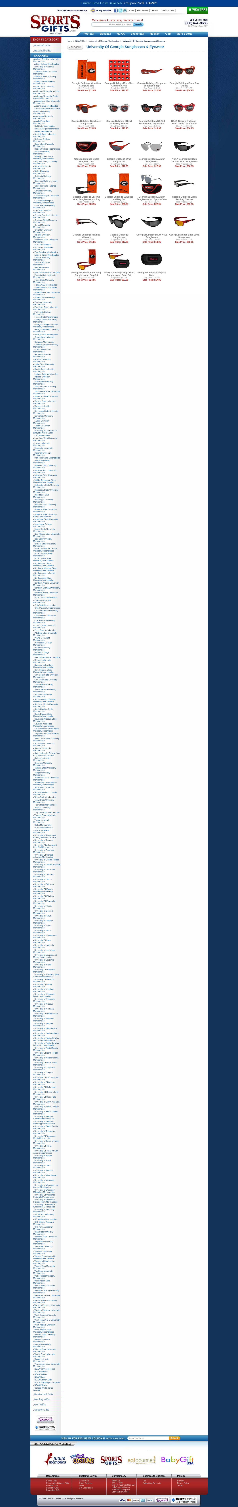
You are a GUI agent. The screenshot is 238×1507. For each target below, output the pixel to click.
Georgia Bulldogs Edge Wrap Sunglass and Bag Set (86, 273)
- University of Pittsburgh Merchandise (44, 1083)
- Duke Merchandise (42, 244)
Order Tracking (85, 1483)
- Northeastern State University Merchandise (43, 564)
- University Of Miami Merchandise (42, 985)
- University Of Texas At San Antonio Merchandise (45, 1152)
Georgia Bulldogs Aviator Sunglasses (152, 160)
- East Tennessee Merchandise (41, 268)
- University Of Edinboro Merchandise (43, 897)
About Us (116, 1481)
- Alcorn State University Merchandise (43, 87)
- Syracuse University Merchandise (42, 764)
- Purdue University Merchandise (41, 649)
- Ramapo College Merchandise (41, 653)
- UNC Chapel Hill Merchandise (41, 831)
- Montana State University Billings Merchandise (45, 515)
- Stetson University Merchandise (41, 759)
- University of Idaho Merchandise (42, 926)
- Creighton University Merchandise (42, 231)
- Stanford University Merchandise (42, 749)
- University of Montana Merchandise (43, 1010)
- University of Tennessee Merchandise (44, 1132)
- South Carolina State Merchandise (43, 710)
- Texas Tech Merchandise (44, 797)
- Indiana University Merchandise (41, 378)
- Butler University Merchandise (41, 172)
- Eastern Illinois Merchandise (46, 255)
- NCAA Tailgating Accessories (46, 1382)
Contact (154, 10)
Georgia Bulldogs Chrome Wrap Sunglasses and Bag (86, 198)
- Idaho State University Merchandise (43, 365)
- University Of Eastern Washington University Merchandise (43, 891)
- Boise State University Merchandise (43, 145)
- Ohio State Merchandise (44, 605)
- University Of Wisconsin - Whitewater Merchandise (45, 1205)
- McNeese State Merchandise (46, 458)
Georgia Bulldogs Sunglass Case (152, 273)
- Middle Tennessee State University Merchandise (44, 481)
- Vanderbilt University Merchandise (43, 1247)
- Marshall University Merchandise (42, 454)
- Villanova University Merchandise (42, 1252)
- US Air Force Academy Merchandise (43, 1215)
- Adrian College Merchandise (46, 64)
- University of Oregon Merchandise (43, 1073)
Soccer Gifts (41, 1409)
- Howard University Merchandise (42, 360)
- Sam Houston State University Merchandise (43, 671)
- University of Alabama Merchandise (43, 68)
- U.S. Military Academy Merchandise (43, 1223)
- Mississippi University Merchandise (43, 501)
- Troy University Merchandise (46, 812)
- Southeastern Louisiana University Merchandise (44, 700)
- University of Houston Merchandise (43, 922)
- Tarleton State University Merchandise (44, 769)
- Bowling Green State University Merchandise (43, 157)
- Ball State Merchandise (44, 126)
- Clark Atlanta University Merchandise (44, 206)
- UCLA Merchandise (42, 825)
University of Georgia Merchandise (104, 41)
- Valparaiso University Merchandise (43, 1242)
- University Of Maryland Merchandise (44, 971)
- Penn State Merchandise (44, 630)
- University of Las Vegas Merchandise (44, 951)
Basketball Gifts (44, 1394)
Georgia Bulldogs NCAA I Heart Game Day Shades (152, 122)
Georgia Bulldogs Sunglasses (119, 236)
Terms (180, 1485)
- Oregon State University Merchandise (44, 626)
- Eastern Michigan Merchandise (41, 263)
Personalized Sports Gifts (57, 1483)
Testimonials (142, 10)
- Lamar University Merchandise (41, 422)
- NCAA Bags (39, 1377)
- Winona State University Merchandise (44, 1350)
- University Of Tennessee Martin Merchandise (44, 1137)
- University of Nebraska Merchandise (43, 1019)
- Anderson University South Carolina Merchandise (45, 97)
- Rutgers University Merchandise (42, 661)
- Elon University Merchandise (46, 272)
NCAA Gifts (80, 41)
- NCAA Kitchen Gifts (42, 1380)
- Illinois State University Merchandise (43, 370)
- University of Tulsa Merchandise (42, 1161)
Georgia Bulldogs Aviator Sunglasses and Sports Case (152, 198)
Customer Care (167, 10)
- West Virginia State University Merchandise (43, 1331)
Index (81, 1485)
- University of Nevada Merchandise (43, 1024)
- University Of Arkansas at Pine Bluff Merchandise (45, 846)
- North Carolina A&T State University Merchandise (45, 550)
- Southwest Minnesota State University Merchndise (46, 730)
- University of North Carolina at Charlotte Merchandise (46, 1039)
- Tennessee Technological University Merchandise (45, 783)
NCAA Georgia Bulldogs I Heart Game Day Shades (184, 122)
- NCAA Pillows (40, 1385)
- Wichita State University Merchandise (44, 1335)
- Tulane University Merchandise (41, 821)
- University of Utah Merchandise (41, 1166)
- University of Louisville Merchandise (43, 961)
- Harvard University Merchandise (42, 355)
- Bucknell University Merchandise (42, 167)
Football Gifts (42, 45)
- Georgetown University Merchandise (44, 338)
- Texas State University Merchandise (43, 801)
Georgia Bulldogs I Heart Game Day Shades (119, 122)
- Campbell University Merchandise (42, 192)
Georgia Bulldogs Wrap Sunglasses (119, 160)
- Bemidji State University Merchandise (44, 135)
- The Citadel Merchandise (45, 805)
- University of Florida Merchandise (42, 907)
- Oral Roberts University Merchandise (44, 621)
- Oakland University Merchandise (42, 601)
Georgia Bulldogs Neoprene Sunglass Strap (151, 84)
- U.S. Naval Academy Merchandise (43, 1228)
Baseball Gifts (42, 50)
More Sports (184, 33)
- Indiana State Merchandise (45, 374)
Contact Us (84, 1481)
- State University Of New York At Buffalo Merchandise (46, 754)
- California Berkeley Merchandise (42, 177)
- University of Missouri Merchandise (43, 1005)
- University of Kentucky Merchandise (43, 946)
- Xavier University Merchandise (41, 1360)
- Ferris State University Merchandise (43, 281)
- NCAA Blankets (40, 1371)
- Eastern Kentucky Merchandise (41, 259)
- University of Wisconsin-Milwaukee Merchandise (44, 1191)
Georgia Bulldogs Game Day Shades (184, 84)
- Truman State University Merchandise (44, 816)
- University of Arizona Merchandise (43, 841)
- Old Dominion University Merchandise (44, 616)
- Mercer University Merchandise (41, 461)
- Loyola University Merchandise (41, 444)
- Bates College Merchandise (46, 129)
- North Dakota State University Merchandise (43, 559)
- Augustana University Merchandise (43, 117)
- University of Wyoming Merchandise (43, 1210)
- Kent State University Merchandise (43, 417)
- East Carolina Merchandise (45, 252)
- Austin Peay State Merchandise (41, 122)
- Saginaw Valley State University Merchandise (43, 666)
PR (144, 1481)
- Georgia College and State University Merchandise (45, 325)
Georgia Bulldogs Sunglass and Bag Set (119, 198)
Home (131, 10)
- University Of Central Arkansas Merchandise (43, 856)
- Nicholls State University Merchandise (44, 545)
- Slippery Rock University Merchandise (44, 690)
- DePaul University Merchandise (41, 236)
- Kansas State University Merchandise (44, 402)
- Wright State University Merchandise (44, 1355)
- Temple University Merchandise (41, 774)
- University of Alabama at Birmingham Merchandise (44, 836)
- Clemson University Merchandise (42, 211)
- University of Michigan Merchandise (43, 990)
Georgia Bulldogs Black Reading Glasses (184, 198)
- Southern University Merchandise (42, 695)
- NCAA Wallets (40, 1374)
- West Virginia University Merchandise (44, 1326)
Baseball (105, 33)
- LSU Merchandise (41, 435)
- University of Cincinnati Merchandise (44, 870)
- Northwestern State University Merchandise (43, 579)
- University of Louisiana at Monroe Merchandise (45, 956)
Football (89, 33)
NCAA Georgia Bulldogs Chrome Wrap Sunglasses (184, 160)
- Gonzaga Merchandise (43, 342)
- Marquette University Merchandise (43, 449)
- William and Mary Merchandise (41, 1340)
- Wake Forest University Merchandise (44, 1277)
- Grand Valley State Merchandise (42, 350)
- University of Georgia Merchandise (43, 912)
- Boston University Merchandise (41, 152)
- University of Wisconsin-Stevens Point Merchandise (45, 1201)
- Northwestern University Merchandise (44, 574)
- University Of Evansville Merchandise (44, 902)
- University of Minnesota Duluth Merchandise (44, 995)
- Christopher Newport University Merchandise (43, 201)
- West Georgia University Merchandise (44, 1316)
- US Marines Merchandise (45, 1219)
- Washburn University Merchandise (43, 1272)
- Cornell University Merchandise (41, 226)
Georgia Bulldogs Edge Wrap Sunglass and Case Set (119, 273)
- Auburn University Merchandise (41, 112)
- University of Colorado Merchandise (43, 875)
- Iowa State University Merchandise (43, 383)
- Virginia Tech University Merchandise (44, 1267)
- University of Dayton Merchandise (42, 880)
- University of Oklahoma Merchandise (44, 1068)
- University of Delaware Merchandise (43, 885)
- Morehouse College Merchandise (42, 525)
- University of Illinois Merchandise (42, 931)
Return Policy (183, 1483)
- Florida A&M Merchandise (45, 285)
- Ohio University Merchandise (46, 608)
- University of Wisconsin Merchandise (44, 1181)
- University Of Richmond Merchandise (44, 1088)
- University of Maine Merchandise (42, 966)
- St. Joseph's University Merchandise (44, 744)
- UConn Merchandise (43, 828)
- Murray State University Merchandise (44, 530)
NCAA (121, 33)
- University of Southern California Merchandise (43, 1117)
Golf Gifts (40, 1404)
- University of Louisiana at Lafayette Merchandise (45, 432)
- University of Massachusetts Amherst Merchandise (46, 975)
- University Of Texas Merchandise (42, 1147)
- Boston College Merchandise (46, 149)
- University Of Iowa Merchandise (42, 941)
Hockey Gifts (42, 1399)
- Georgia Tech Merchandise (45, 334)
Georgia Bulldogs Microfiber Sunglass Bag (86, 84)
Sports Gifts (51, 1481)
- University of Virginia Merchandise (43, 1171)
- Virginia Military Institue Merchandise (44, 1262)
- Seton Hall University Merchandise (43, 686)
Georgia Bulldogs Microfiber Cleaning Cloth (119, 84)
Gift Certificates (86, 1488)
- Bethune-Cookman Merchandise (42, 140)
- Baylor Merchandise (42, 131)
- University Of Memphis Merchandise (43, 980)
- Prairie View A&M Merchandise (41, 639)
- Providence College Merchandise (42, 644)
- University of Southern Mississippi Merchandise (44, 1122)
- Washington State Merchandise (41, 1282)
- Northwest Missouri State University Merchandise (45, 569)
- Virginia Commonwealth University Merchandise (44, 1257)
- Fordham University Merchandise (42, 303)
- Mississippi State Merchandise (41, 496)
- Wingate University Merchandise (42, 1345)
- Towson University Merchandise (41, 808)
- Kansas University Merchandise (41, 407)
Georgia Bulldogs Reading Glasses (86, 236)
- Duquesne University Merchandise (43, 248)
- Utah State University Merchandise (43, 1233)
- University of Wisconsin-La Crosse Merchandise (45, 1186)
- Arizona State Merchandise (45, 106)
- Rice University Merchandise (46, 657)
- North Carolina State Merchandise (42, 554)
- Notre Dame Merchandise (45, 597)
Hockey (154, 33)
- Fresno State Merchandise (45, 317)
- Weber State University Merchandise (44, 1287)
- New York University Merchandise (42, 540)
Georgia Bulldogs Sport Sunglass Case (86, 160)
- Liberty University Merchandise (41, 427)
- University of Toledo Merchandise (42, 1157)
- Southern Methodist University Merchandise (43, 725)
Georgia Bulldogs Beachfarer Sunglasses (86, 122)
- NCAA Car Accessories (44, 1369)
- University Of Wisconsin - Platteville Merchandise (45, 1196)
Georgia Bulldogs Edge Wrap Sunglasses (184, 236)
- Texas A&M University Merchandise (43, 788)
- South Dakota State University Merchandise (43, 715)
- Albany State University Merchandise (44, 82)
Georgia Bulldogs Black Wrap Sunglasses (151, 236)
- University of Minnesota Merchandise (44, 1000)
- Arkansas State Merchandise (46, 109)
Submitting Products (152, 1483)
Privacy (180, 1481)
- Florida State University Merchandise (44, 298)
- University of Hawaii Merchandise (42, 917)
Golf (168, 33)
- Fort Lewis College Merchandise (42, 313)
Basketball (137, 33)
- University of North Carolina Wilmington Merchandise (46, 1044)
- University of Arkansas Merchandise (43, 851)
